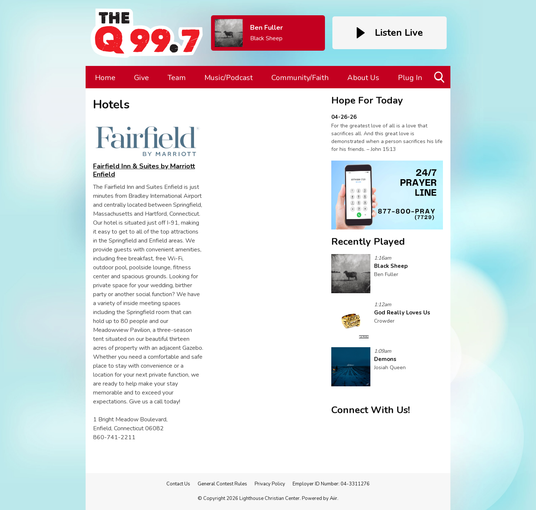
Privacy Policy (270, 484)
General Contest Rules (222, 484)
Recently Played (368, 241)
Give (141, 78)
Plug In (410, 78)
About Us (363, 78)
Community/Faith (300, 78)
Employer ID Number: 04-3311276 (331, 484)
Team (177, 78)
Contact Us (178, 484)
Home (105, 78)
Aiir (333, 498)
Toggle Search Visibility (439, 80)
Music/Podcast (228, 78)
